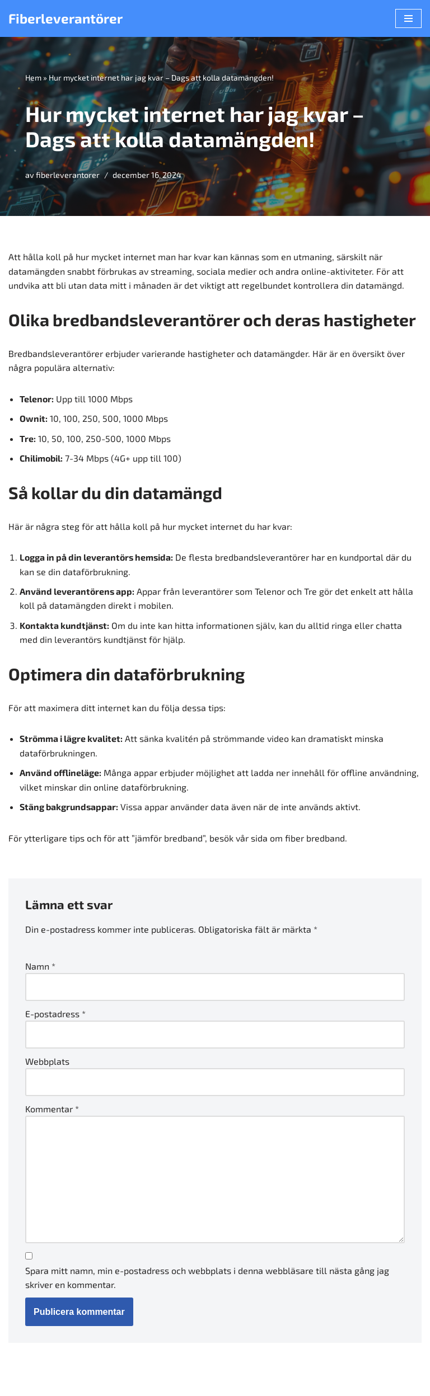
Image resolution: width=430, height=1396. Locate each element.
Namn (40, 967)
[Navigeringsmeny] (408, 18)
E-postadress (55, 1015)
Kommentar (52, 1110)
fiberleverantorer (68, 175)
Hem (33, 77)
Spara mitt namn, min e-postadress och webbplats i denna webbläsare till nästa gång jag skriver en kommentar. (207, 1279)
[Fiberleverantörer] (65, 18)
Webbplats (47, 1062)
